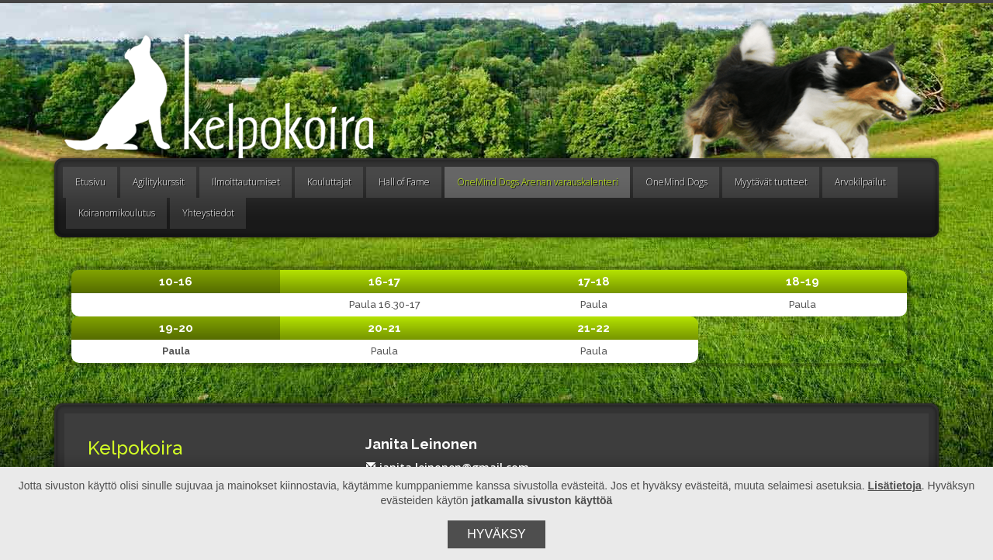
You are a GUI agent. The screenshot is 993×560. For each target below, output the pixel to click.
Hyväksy (496, 534)
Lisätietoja (895, 485)
